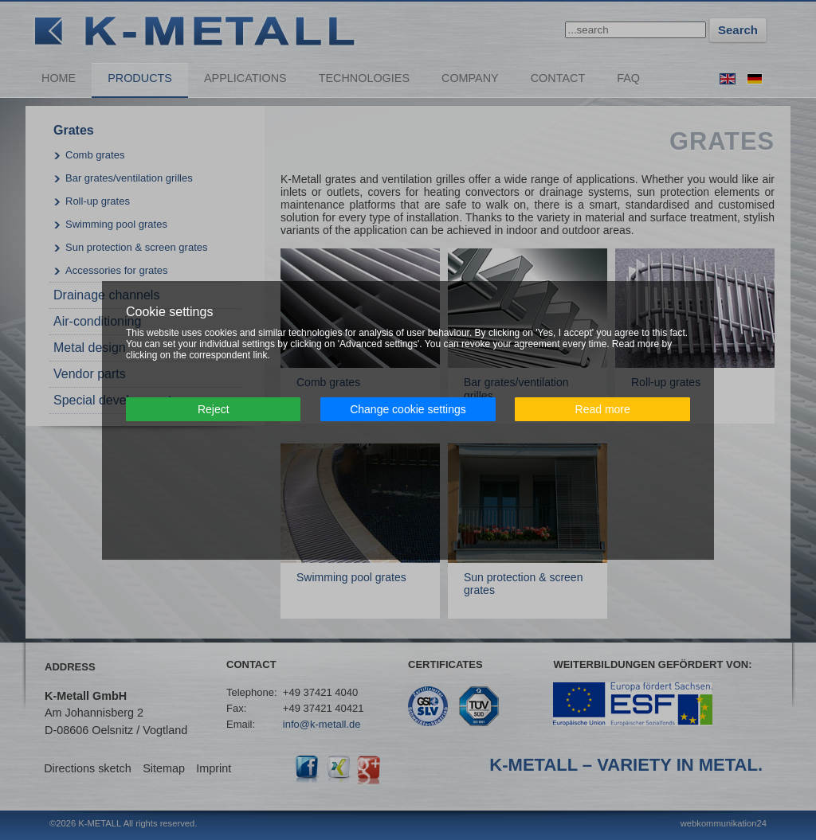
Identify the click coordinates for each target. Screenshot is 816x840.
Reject (214, 409)
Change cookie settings (408, 409)
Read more (602, 409)
